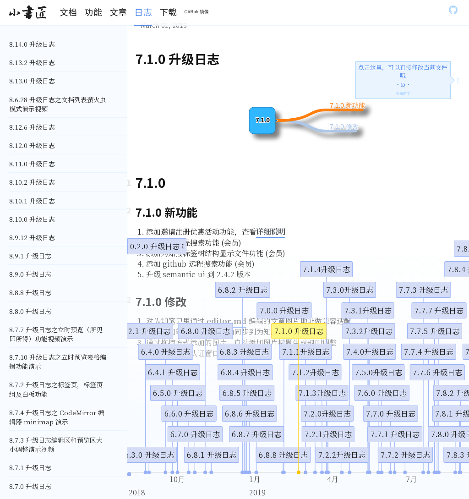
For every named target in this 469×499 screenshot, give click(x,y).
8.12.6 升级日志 (32, 127)
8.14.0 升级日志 (32, 44)
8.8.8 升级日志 (30, 292)
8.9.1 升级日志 (30, 255)
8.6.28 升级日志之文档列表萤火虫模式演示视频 (57, 104)
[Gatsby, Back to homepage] (28, 12)
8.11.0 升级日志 (32, 163)
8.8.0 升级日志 (30, 311)
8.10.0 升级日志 (32, 219)
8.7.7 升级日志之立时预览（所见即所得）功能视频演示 (56, 334)
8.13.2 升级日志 (32, 62)
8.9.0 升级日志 (30, 274)
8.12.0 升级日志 (32, 145)
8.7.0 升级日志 (30, 486)
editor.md (226, 320)
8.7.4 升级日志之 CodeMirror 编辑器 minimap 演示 (56, 417)
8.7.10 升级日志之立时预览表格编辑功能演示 (57, 361)
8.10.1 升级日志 (32, 200)
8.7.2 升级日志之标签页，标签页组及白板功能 (56, 389)
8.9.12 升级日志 (32, 237)
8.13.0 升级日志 (32, 80)
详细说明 (270, 231)
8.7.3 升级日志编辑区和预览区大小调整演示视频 (56, 444)
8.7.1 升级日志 (30, 467)
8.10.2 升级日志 (32, 181)
